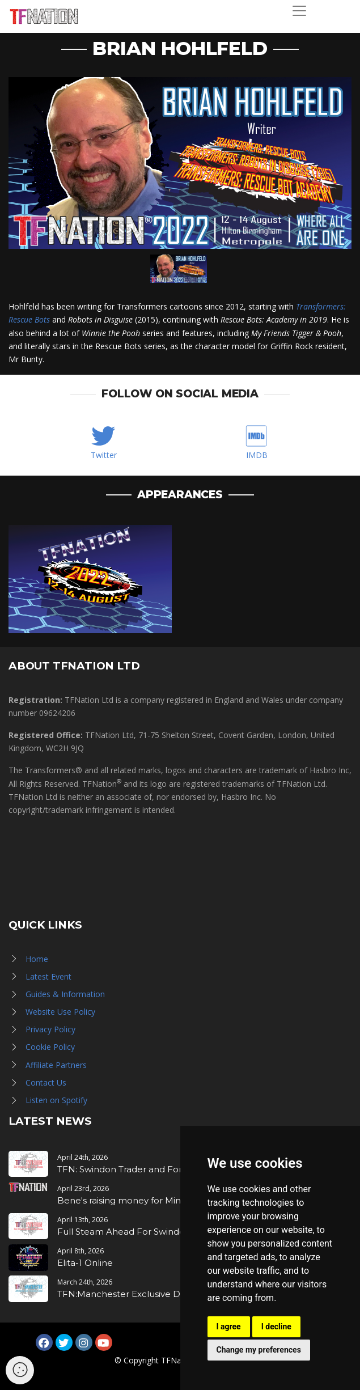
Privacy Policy (50, 1029)
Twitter (104, 455)
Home (37, 958)
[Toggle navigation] (299, 11)
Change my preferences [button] (259, 1349)
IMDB (257, 455)
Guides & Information (65, 994)
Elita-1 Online (85, 1262)
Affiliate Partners (56, 1065)
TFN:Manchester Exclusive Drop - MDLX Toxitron (162, 1294)
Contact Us (46, 1082)
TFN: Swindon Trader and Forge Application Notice (166, 1169)
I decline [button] (276, 1326)
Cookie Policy (50, 1046)
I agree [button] (229, 1326)
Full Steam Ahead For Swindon (123, 1231)
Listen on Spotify (56, 1100)
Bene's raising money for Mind (122, 1200)
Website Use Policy (60, 1011)
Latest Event (48, 976)
